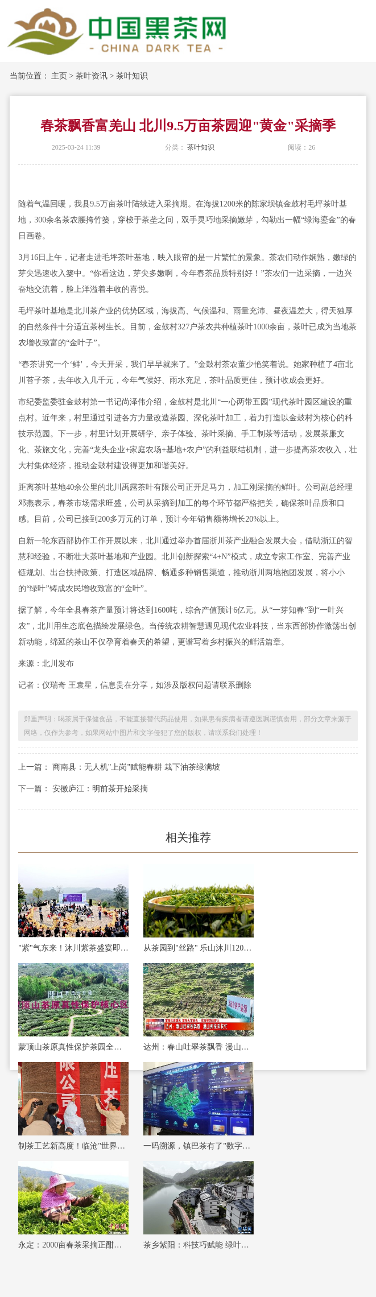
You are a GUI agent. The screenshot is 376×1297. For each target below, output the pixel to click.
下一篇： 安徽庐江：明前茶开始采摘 (83, 788)
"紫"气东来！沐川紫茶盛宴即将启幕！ (73, 948)
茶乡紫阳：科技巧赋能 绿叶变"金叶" (198, 1245)
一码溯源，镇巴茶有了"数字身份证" (198, 1146)
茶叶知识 (132, 76)
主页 (59, 76)
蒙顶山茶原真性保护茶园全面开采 (73, 1047)
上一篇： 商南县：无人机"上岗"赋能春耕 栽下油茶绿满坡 (119, 767)
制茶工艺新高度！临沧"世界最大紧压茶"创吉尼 (73, 1146)
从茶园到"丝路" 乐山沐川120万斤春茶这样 (198, 948)
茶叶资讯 (92, 76)
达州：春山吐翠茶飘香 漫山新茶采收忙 (198, 1047)
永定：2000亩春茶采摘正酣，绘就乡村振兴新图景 (73, 1245)
